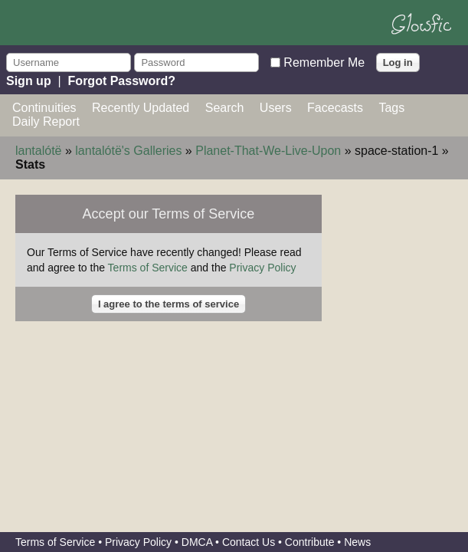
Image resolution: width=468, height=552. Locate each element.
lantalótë (38, 150)
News (357, 542)
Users (276, 107)
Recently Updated (140, 107)
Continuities (44, 107)
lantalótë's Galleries (128, 150)
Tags (391, 107)
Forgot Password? (121, 80)
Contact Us (248, 542)
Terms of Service (148, 267)
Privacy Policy (262, 267)
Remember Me (324, 61)
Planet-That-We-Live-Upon (268, 150)
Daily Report (46, 121)
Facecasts (335, 107)
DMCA (197, 542)
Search (224, 107)
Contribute (310, 542)
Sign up (28, 80)
